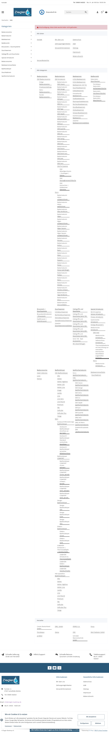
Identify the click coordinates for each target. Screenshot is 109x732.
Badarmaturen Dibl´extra (62, 93)
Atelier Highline (62, 382)
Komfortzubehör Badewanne (78, 117)
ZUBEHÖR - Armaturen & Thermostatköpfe (65, 557)
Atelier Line (61, 387)
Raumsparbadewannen (80, 101)
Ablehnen (98, 723)
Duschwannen (6, 50)
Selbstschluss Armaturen (100, 341)
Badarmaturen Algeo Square (62, 227)
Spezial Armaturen (8, 58)
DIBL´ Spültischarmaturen (79, 379)
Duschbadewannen (79, 88)
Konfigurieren (84, 723)
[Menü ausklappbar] (3, 12)
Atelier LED (61, 384)
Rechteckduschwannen (62, 315)
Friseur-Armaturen (97, 317)
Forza (92, 626)
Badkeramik (5, 43)
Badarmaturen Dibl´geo (62, 98)
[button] (101, 12)
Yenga (59, 416)
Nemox (39, 379)
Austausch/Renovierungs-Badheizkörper (65, 423)
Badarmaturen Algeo (62, 215)
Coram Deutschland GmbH (43, 627)
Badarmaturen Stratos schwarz (62, 289)
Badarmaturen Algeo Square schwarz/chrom (62, 233)
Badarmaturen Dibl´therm (62, 147)
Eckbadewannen (78, 91)
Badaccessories (7, 61)
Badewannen (6, 39)
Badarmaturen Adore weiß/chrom (62, 204)
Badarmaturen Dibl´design (62, 88)
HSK (74, 632)
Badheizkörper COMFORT (62, 457)
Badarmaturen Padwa (62, 274)
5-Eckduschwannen (61, 312)
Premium (60, 405)
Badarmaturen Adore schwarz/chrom (62, 197)
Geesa (57, 632)
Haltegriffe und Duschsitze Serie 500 (80, 335)
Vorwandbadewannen (80, 113)
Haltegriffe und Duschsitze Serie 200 (80, 320)
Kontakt (4, 2)
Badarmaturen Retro (62, 279)
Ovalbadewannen (79, 98)
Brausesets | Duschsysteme (11, 47)
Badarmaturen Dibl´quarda (62, 128)
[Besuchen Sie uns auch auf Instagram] (59, 668)
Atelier (59, 379)
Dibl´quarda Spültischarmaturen (81, 414)
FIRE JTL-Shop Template (101, 730)
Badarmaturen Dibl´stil (62, 133)
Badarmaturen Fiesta (62, 264)
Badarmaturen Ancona (62, 239)
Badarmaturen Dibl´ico (62, 103)
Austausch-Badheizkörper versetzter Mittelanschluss (65, 450)
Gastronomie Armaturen (95, 321)
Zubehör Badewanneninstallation (81, 122)
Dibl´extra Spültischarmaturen (81, 394)
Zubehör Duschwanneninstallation (63, 324)
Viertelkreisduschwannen (63, 321)
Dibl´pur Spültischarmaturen (81, 409)
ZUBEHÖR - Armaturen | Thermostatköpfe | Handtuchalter (63, 549)
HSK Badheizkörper (61, 373)
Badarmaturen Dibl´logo (62, 108)
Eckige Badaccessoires (44, 83)
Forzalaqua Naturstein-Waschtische (97, 98)
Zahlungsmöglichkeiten (64, 685)
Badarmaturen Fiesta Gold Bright (63, 269)
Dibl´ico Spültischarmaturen (81, 399)
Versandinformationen (63, 689)
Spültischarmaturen (8, 76)
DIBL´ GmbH (59, 626)
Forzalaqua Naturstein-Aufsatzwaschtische (99, 86)
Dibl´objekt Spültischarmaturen (81, 404)
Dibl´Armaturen (60, 79)
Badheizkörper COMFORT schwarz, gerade (64, 480)
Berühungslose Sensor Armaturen (97, 313)
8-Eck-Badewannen (79, 82)
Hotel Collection (42, 373)
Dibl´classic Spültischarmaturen (81, 384)
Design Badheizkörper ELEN (64, 515)
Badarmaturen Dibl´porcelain (62, 118)
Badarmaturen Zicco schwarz (62, 304)
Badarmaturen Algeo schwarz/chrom (62, 221)
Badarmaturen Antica (62, 244)
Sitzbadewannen (78, 110)
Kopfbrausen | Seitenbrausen (42, 320)
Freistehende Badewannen (77, 95)
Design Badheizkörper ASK (64, 507)
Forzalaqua (40, 632)
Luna (38, 376)
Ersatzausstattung (45, 87)
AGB (84, 685)
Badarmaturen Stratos (62, 284)
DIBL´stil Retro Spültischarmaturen (81, 424)
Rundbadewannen (79, 107)
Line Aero (60, 399)
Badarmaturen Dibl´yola (62, 157)
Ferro (56, 192)
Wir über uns (60, 682)
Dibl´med (96, 333)
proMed (39, 636)
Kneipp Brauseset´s (97, 325)
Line (58, 396)
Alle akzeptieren (91, 717)
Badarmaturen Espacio (62, 259)
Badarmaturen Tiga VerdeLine (62, 294)
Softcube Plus (61, 413)
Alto (58, 376)
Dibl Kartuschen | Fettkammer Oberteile (64, 186)
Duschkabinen (96, 375)
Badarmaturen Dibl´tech (62, 143)
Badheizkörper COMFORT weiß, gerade (64, 495)
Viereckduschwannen (62, 318)
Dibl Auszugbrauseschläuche (68, 179)
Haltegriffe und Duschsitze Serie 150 (80, 315)
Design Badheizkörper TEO (64, 522)
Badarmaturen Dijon (62, 254)
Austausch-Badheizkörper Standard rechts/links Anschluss (64, 440)
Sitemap (86, 689)
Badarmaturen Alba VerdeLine (62, 210)
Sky (58, 407)
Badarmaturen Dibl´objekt (62, 113)
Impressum (8, 726)
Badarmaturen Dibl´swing (62, 138)
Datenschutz (17, 726)
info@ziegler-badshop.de (12, 702)
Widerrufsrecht (88, 696)
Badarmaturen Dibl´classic (62, 83)
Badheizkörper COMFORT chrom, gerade (64, 472)
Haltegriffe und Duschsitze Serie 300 (80, 325)
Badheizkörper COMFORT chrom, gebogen (64, 464)
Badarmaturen (6, 36)
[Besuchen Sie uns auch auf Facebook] (50, 668)
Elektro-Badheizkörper (62, 528)
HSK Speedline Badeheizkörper (60, 575)
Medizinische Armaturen (95, 329)
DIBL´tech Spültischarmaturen (81, 419)
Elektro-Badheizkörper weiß (64, 541)
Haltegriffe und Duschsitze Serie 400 (80, 330)
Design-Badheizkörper (62, 501)
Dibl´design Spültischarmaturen (81, 389)
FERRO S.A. (76, 626)
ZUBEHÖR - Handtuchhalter (65, 570)
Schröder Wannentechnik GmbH (78, 638)
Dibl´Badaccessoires (43, 79)
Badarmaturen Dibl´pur (62, 123)
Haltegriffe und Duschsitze (10, 54)
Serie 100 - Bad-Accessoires (78, 340)
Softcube (60, 410)
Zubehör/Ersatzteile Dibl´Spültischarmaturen (82, 430)
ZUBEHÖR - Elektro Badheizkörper (64, 564)
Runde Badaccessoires (44, 96)
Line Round (61, 402)
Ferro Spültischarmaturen (79, 374)
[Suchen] (73, 12)
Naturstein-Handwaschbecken (99, 92)
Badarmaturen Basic (62, 249)
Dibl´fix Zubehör (62, 166)
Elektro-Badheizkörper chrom (64, 534)
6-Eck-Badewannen (79, 79)
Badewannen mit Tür (80, 85)
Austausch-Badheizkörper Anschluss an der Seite (64, 430)
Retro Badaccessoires (44, 91)
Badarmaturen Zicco (62, 299)
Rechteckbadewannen (80, 104)
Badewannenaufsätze (98, 372)
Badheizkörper (6, 69)
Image (59, 390)
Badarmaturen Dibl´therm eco (62, 152)
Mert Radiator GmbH (98, 632)
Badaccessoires (7, 32)
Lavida (59, 393)
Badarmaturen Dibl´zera (62, 162)
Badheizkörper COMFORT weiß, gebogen (64, 488)
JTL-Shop (91, 730)
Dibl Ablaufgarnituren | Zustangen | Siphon (65, 172)
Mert (56, 419)
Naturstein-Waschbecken (95, 80)
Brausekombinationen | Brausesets (44, 315)
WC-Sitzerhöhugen (79, 344)
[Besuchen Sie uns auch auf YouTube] (54, 668)
